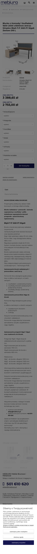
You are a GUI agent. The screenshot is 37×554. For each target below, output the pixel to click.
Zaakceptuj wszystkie (18, 542)
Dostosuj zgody (18, 537)
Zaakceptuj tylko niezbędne (18, 531)
